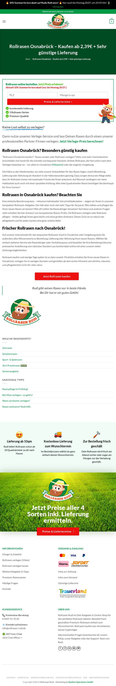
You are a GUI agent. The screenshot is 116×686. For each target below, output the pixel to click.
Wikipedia (57, 164)
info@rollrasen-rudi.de (14, 628)
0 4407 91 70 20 (10, 618)
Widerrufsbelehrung (42, 677)
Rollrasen (78, 618)
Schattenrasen (9, 353)
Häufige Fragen (10, 583)
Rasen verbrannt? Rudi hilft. (16, 406)
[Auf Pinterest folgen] (74, 648)
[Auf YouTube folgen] (78, 648)
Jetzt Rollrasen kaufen (56, 276)
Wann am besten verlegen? (16, 400)
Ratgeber (76, 638)
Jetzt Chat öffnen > (12, 637)
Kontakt (6, 588)
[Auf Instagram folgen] (65, 648)
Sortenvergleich (10, 371)
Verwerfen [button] (58, 6)
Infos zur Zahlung (67, 571)
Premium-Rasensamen (14, 577)
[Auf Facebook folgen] (60, 648)
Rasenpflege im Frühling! (15, 389)
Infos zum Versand (67, 577)
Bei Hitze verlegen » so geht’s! (17, 394)
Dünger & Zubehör (12, 554)
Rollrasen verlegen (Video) (16, 560)
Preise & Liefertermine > (58, 101)
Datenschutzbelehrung (68, 677)
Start (28, 59)
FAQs (61, 638)
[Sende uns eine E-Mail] (69, 648)
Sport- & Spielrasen (12, 359)
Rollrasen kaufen (83, 626)
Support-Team (97, 638)
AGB (85, 677)
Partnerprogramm (99, 677)
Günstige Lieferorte (68, 583)
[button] (4, 21)
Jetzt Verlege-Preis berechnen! (81, 141)
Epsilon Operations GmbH (81, 682)
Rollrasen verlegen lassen (15, 565)
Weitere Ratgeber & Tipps (15, 571)
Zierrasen (7, 347)
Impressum (23, 677)
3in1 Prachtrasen (11, 365)
